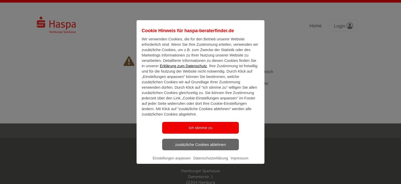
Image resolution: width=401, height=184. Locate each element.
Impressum (239, 162)
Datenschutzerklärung (210, 162)
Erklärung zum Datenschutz (183, 70)
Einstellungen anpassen (172, 162)
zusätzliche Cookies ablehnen (200, 148)
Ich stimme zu (201, 132)
